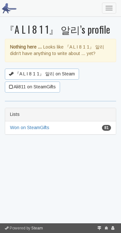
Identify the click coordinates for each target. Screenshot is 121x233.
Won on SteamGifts (29, 127)
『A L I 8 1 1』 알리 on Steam (42, 73)
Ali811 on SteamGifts (32, 86)
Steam (37, 228)
